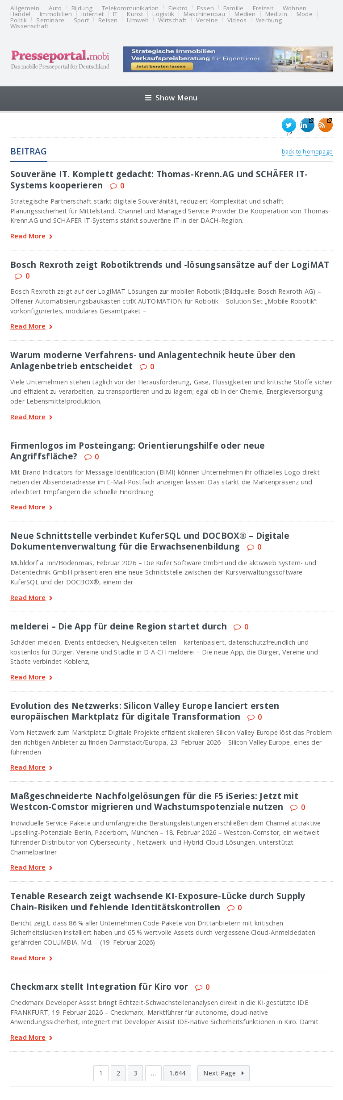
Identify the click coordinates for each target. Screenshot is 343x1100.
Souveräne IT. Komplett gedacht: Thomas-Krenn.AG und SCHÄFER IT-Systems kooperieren (159, 179)
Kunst (135, 14)
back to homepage (307, 151)
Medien (244, 14)
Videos (237, 20)
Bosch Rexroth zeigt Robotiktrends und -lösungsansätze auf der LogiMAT (169, 264)
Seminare (50, 20)
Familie (233, 8)
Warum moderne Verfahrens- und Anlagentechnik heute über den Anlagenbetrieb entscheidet (153, 360)
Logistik (163, 14)
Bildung (81, 8)
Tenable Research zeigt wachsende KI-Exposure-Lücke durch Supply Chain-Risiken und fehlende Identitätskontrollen (157, 901)
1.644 (177, 1073)
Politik (18, 20)
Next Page (223, 1073)
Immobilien (56, 14)
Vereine (207, 20)
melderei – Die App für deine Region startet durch (118, 626)
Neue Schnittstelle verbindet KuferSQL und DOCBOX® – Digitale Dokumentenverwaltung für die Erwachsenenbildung (149, 541)
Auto (55, 8)
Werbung (269, 20)
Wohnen (294, 8)
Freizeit (263, 8)
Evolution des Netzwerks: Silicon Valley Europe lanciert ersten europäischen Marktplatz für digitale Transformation (144, 711)
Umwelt (137, 20)
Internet (92, 14)
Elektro (178, 8)
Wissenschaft (29, 26)
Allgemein (24, 8)
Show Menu (171, 97)
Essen (205, 8)
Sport (81, 20)
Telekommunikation (130, 8)
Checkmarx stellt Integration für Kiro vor (99, 986)
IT (115, 14)
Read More (31, 237)
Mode (305, 14)
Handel (20, 14)
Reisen (107, 20)
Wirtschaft (172, 20)
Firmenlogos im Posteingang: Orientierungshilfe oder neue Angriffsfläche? (137, 451)
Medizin (276, 14)
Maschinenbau (204, 14)
